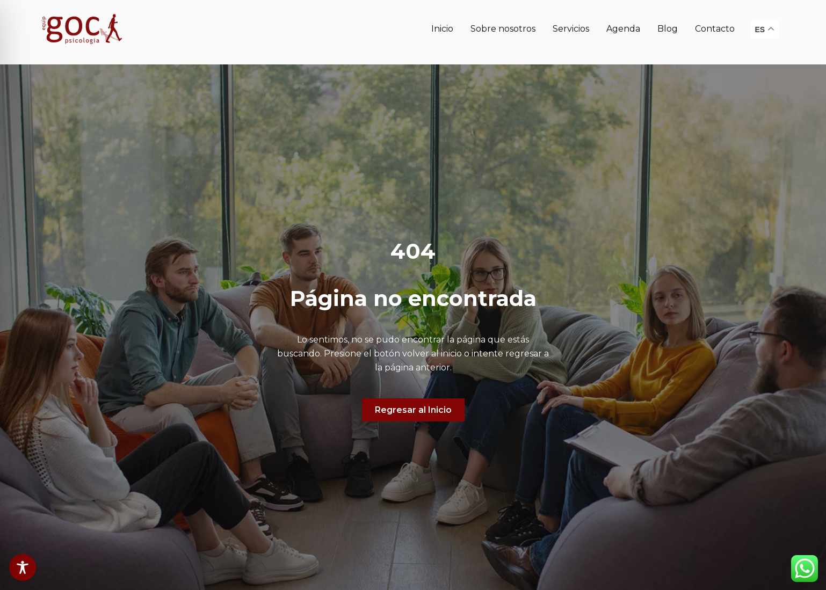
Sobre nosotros (502, 23)
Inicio (442, 23)
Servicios (571, 23)
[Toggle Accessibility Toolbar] (22, 567)
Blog (667, 23)
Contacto (715, 23)
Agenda (623, 23)
